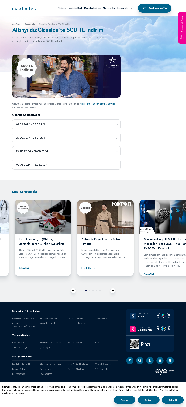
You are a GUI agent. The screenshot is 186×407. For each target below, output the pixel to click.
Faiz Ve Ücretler (75, 342)
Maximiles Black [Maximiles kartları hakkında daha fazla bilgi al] (75, 8)
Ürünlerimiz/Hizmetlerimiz (26, 311)
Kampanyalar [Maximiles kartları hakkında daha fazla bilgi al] (122, 8)
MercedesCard (102, 318)
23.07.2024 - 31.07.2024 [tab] (31, 137)
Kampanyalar (18, 342)
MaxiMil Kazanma (103, 364)
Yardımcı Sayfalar (21, 335)
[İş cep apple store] (158, 315)
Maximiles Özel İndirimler (23, 318)
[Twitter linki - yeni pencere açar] (129, 360)
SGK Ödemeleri (102, 369)
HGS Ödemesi (46, 374)
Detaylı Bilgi (24, 268)
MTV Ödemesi (18, 374)
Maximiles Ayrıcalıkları (22, 364)
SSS (97, 342)
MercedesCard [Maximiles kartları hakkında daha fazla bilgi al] (109, 8)
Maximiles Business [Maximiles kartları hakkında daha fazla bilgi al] (92, 8)
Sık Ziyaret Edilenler (22, 356)
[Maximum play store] (163, 328)
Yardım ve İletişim (20, 347)
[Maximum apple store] (158, 328)
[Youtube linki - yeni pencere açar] (160, 360)
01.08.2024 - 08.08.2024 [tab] (32, 124)
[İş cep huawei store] (169, 315)
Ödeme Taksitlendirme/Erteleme (23, 324)
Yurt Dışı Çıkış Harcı (76, 369)
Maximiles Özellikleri (49, 323)
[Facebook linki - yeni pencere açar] (150, 360)
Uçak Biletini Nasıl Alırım (78, 364)
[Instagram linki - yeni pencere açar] (139, 360)
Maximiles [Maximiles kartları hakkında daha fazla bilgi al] (62, 8)
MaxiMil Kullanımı (20, 369)
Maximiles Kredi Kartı (77, 318)
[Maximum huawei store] (169, 328)
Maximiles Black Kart (77, 323)
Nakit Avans (45, 369)
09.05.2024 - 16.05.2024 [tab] (32, 164)
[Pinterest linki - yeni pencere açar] (170, 360)
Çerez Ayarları (46, 347)
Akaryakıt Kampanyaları (50, 364)
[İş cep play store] (163, 315)
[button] (24, 8)
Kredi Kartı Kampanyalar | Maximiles (97, 103)
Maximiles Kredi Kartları (50, 342)
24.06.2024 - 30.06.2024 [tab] (32, 151)
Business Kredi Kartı (49, 318)
